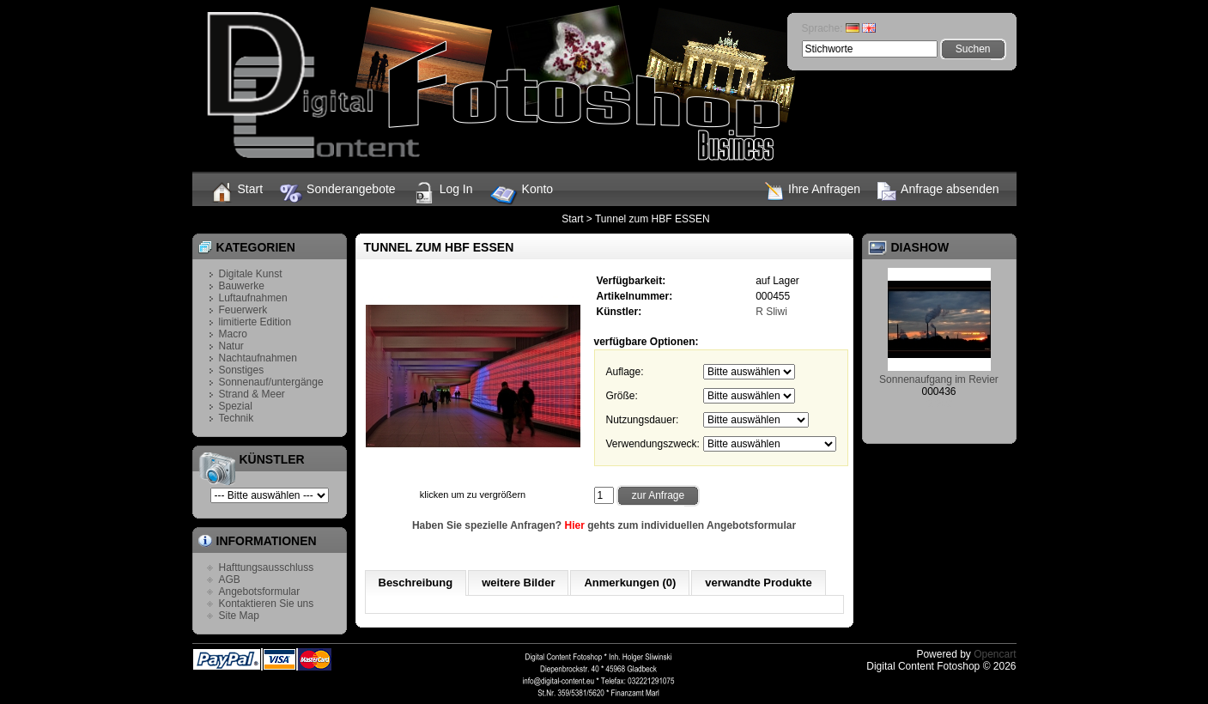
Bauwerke (241, 286)
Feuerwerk (243, 310)
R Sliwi (771, 312)
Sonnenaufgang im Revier (939, 379)
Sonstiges (241, 370)
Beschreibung (416, 582)
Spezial (235, 406)
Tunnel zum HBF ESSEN (652, 219)
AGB (229, 580)
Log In (443, 193)
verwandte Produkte (758, 582)
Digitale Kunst (250, 274)
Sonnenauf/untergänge (271, 382)
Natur (231, 346)
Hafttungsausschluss (266, 567)
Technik (236, 418)
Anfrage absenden (938, 191)
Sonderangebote (338, 193)
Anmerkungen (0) (630, 582)
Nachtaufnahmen (258, 358)
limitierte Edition (255, 322)
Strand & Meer (252, 394)
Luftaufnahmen (253, 298)
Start (236, 192)
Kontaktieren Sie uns (266, 604)
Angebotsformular (259, 592)
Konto (522, 195)
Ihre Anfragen (812, 191)
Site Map (239, 616)
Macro (233, 334)
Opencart (995, 654)
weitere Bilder (518, 582)
